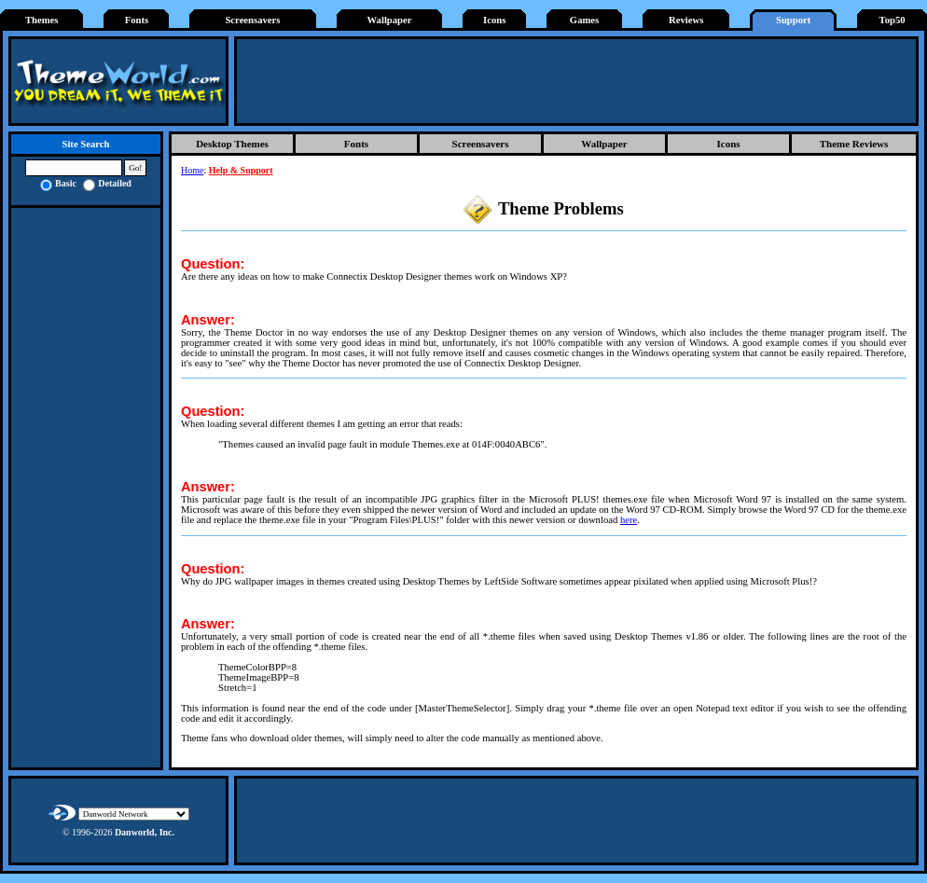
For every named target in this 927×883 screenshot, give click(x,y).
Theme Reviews (854, 143)
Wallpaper (389, 20)
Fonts (136, 20)
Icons (494, 20)
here (628, 520)
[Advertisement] (576, 81)
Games (584, 20)
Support (793, 20)
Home (192, 170)
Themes (42, 20)
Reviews (686, 20)
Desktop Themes (232, 143)
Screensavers (252, 20)
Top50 (892, 20)
